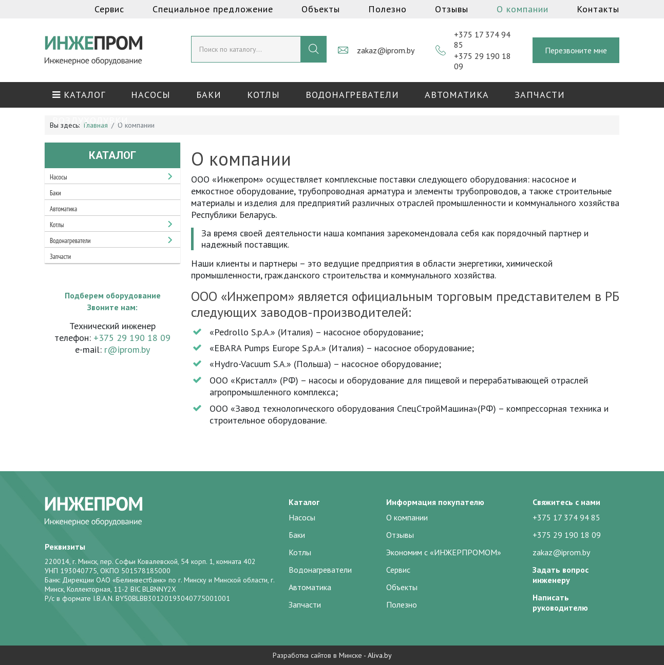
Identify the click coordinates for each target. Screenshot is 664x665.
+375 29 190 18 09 (131, 338)
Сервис (109, 9)
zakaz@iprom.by (385, 50)
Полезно (387, 9)
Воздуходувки (90, 120)
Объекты (320, 9)
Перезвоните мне (576, 50)
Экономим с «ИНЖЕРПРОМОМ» (443, 552)
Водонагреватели (352, 94)
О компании (522, 9)
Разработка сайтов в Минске (317, 655)
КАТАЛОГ (78, 94)
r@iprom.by (127, 349)
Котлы (263, 94)
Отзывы (451, 9)
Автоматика (457, 94)
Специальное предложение (213, 9)
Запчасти (540, 94)
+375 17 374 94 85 (566, 517)
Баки (208, 94)
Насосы (150, 94)
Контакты (598, 9)
